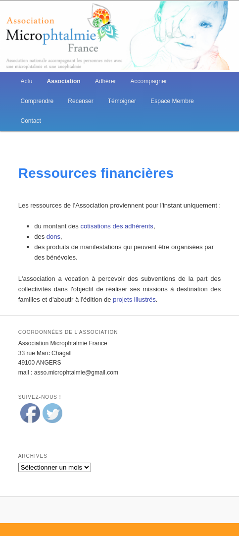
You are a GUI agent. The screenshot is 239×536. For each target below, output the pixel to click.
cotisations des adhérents (116, 226)
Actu (27, 81)
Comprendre (37, 101)
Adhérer (105, 81)
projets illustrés (134, 299)
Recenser (80, 101)
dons (53, 236)
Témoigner (122, 101)
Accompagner (149, 81)
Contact (31, 120)
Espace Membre (171, 101)
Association (64, 81)
